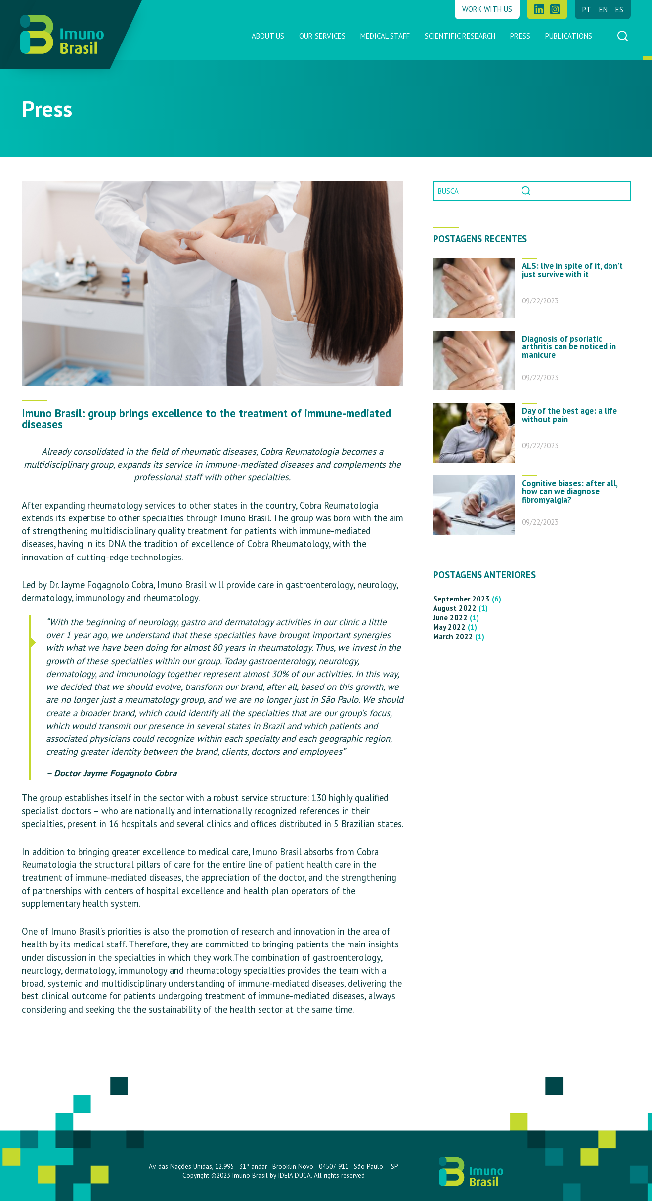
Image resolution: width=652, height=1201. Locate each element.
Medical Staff (385, 36)
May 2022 (449, 627)
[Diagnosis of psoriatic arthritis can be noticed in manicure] (474, 360)
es (619, 9)
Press (520, 36)
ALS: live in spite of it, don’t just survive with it (572, 270)
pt (586, 9)
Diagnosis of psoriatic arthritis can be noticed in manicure (569, 347)
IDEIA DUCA (294, 1175)
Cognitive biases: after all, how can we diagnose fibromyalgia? (569, 492)
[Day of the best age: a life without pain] (474, 433)
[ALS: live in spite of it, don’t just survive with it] (474, 288)
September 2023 (461, 598)
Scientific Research (460, 36)
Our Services (322, 36)
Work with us (487, 9)
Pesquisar (527, 191)
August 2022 (455, 608)
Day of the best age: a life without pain (569, 415)
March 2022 (453, 636)
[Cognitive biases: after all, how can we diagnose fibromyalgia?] (474, 505)
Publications (568, 36)
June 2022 (450, 617)
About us (268, 36)
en (603, 9)
